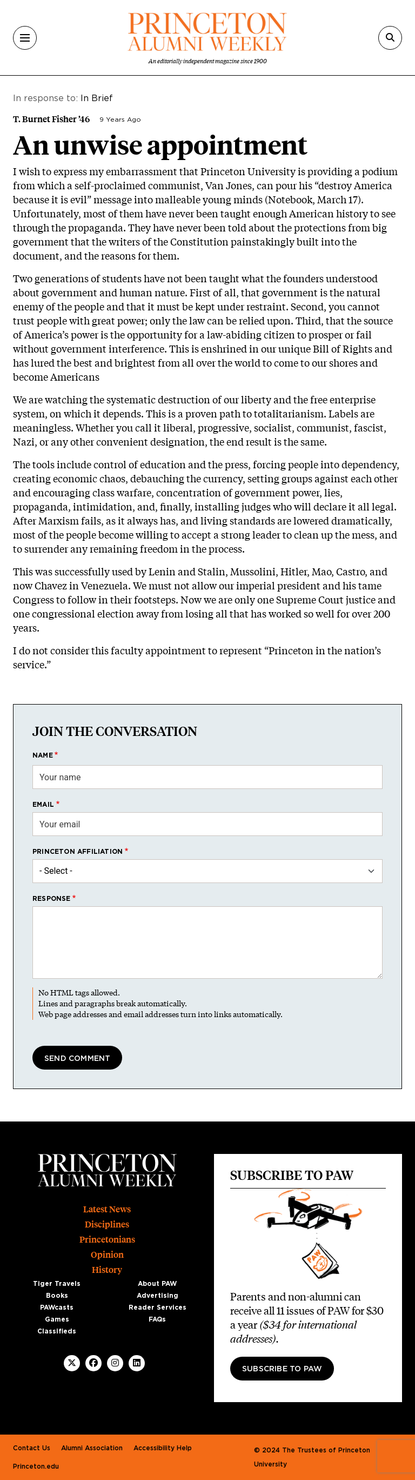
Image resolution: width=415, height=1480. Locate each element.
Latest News (107, 1209)
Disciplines (107, 1224)
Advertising (157, 1295)
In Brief (97, 98)
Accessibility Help (162, 1448)
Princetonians (107, 1240)
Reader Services (157, 1307)
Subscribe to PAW (282, 1369)
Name (42, 755)
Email (43, 804)
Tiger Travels (57, 1283)
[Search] (390, 38)
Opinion (107, 1255)
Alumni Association (92, 1448)
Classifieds (56, 1331)
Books (57, 1295)
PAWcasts (56, 1307)
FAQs (157, 1319)
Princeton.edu (36, 1466)
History (107, 1270)
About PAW (157, 1283)
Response (51, 898)
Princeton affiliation (77, 851)
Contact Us (31, 1448)
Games (57, 1319)
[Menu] (25, 38)
